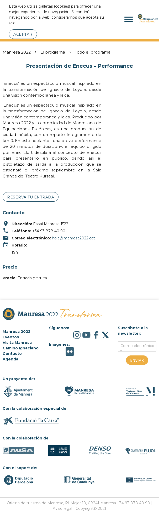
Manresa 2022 (17, 52)
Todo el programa (92, 52)
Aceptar (23, 34)
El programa (52, 52)
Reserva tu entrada (30, 197)
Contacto (12, 353)
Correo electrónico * (137, 348)
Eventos (11, 337)
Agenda (10, 359)
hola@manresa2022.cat (73, 238)
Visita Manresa (17, 342)
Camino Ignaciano (21, 348)
